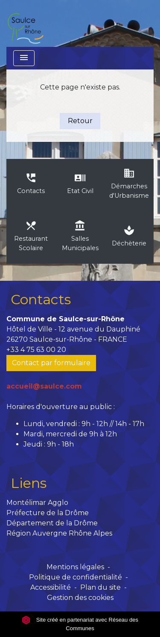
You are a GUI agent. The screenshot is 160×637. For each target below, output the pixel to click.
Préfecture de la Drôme (47, 513)
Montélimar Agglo (37, 503)
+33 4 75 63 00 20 (36, 350)
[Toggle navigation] (24, 58)
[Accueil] (25, 23)
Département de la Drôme (52, 523)
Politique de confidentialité (75, 577)
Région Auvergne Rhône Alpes (59, 533)
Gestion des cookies (80, 598)
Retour (80, 121)
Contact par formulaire (51, 363)
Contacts (41, 299)
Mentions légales (75, 567)
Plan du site (100, 587)
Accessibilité (50, 587)
